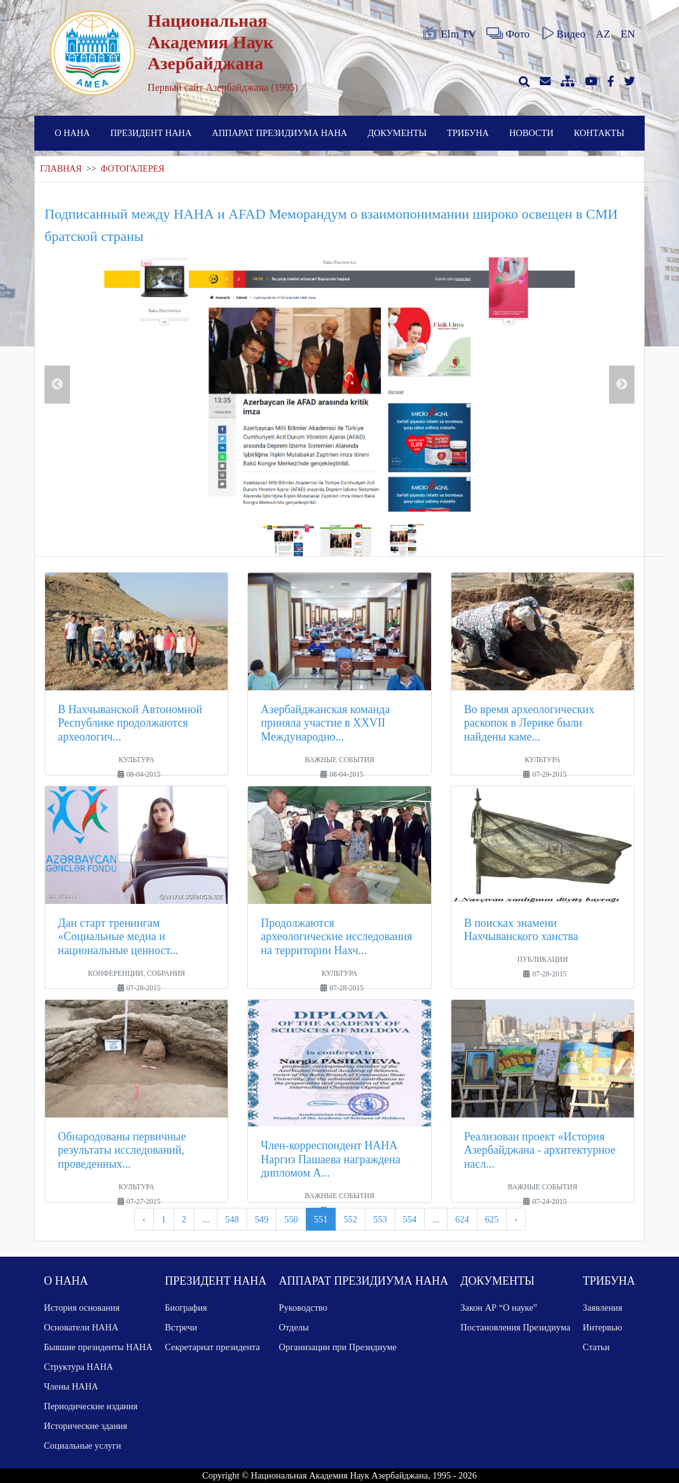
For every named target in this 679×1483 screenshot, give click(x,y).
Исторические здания (85, 1426)
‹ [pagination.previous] (144, 1219)
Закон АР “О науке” (498, 1307)
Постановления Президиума (515, 1327)
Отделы (294, 1327)
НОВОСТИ (531, 133)
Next (621, 385)
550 (291, 1219)
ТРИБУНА (468, 133)
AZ (603, 34)
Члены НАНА (71, 1386)
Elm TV (449, 34)
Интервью (602, 1327)
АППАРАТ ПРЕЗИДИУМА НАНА (279, 133)
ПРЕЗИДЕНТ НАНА (150, 133)
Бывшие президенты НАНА (98, 1347)
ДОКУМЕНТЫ (397, 133)
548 (232, 1219)
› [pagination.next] (516, 1219)
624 (462, 1219)
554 (410, 1219)
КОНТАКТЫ (599, 133)
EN (628, 34)
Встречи (181, 1327)
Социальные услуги (82, 1445)
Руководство (303, 1307)
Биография (186, 1307)
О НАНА (72, 133)
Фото (508, 34)
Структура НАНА (78, 1367)
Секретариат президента (212, 1347)
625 (492, 1219)
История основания (82, 1307)
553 (380, 1219)
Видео (563, 34)
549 (262, 1219)
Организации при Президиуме (338, 1347)
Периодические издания (90, 1406)
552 (350, 1219)
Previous (57, 385)
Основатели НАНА (81, 1327)
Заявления (602, 1307)
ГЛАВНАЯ (61, 169)
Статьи (596, 1347)
